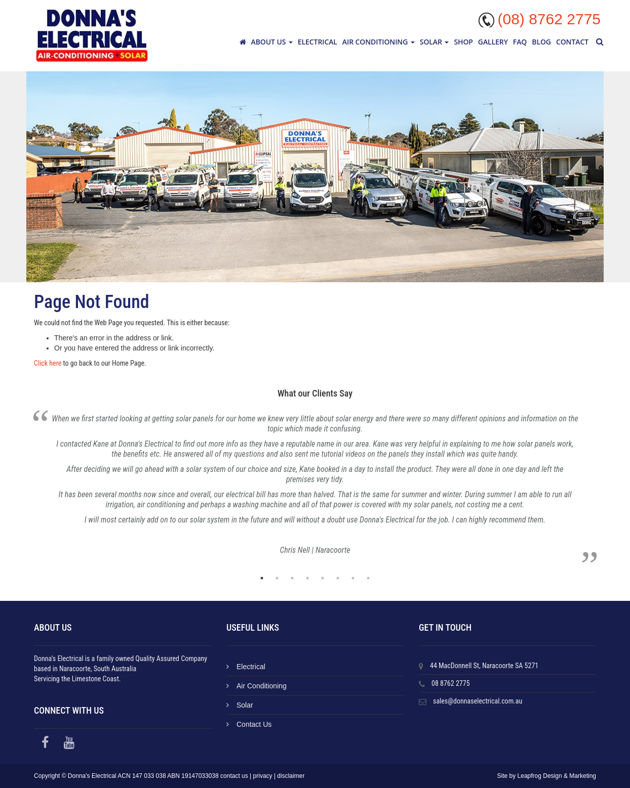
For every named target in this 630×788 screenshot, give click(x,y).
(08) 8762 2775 (549, 19)
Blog (541, 42)
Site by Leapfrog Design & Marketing (546, 775)
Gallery (493, 42)
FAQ (520, 42)
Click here (47, 363)
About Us (272, 42)
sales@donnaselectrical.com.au (477, 701)
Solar (434, 42)
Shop (463, 42)
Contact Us (248, 724)
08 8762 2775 (450, 683)
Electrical (317, 42)
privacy (262, 775)
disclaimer (290, 775)
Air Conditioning (378, 42)
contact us (234, 775)
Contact (572, 42)
